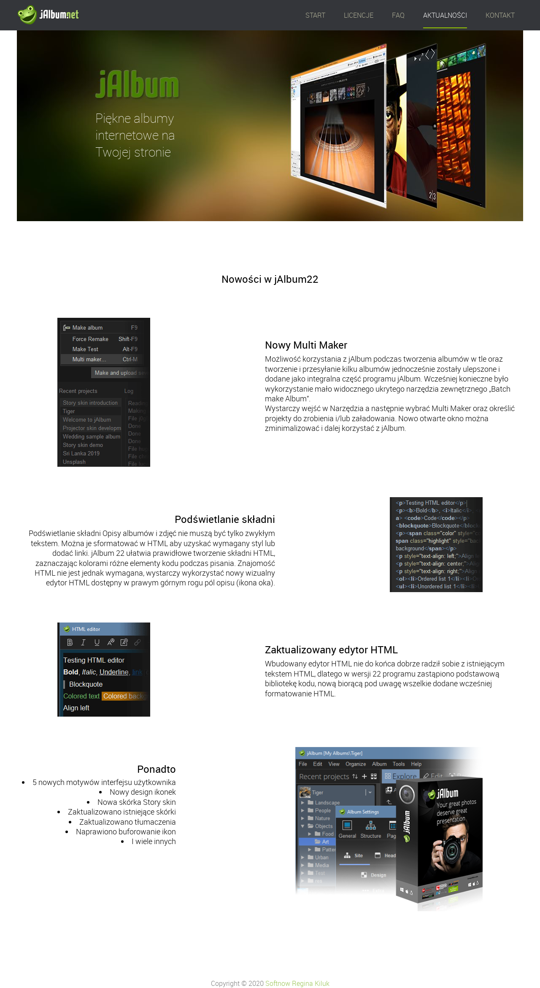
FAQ (398, 15)
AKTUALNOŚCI (445, 15)
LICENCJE (358, 15)
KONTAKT (500, 15)
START (315, 15)
